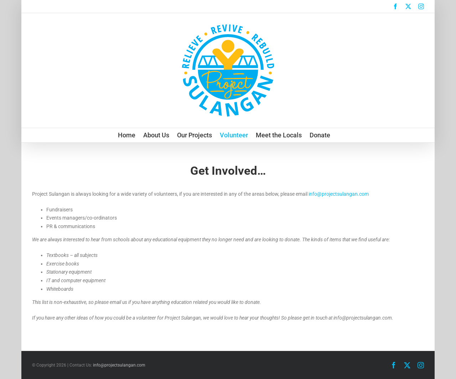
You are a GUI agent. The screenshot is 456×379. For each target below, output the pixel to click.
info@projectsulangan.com (339, 194)
